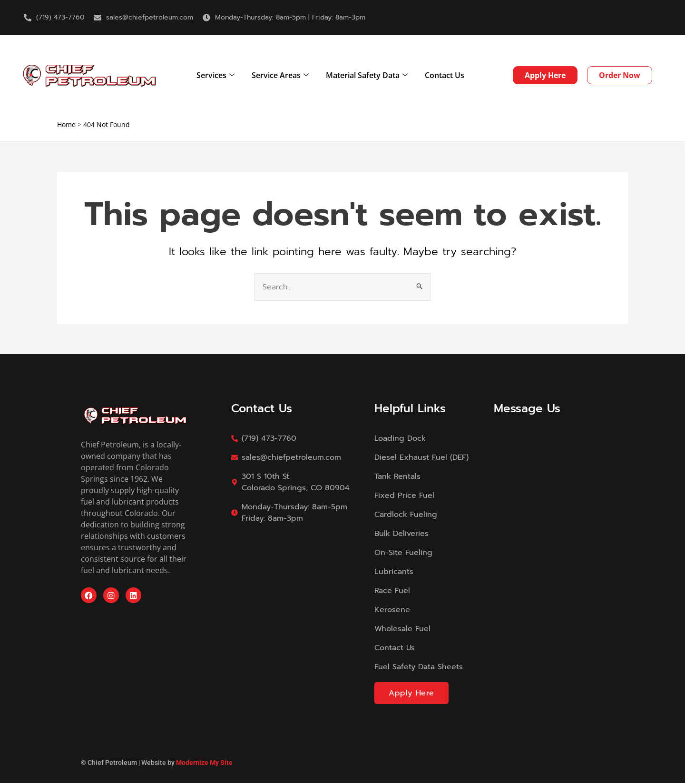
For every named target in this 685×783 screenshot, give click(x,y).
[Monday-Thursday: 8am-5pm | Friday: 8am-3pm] (206, 17)
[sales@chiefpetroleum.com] (97, 17)
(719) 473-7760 (60, 17)
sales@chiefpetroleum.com (149, 17)
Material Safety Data (367, 75)
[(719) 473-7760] (27, 17)
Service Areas (280, 75)
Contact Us (444, 75)
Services (215, 75)
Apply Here (411, 693)
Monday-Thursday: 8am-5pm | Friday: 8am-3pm (290, 17)
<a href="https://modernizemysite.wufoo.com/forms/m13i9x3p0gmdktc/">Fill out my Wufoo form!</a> (549, 546)
